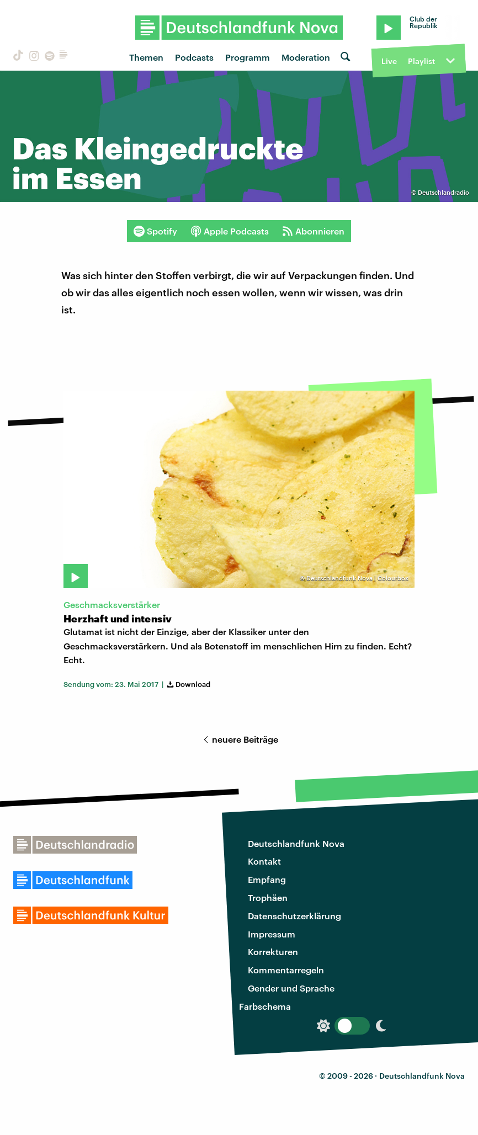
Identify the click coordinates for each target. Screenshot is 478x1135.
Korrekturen (273, 951)
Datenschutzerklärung (294, 915)
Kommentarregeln (286, 970)
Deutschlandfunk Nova (296, 843)
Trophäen (268, 897)
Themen (146, 57)
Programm (247, 57)
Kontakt (264, 861)
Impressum (271, 934)
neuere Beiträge (239, 739)
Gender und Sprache (291, 988)
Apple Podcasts (229, 231)
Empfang (267, 879)
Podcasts (194, 57)
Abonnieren (313, 231)
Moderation (306, 57)
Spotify (155, 231)
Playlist (421, 61)
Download (187, 684)
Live (389, 61)
